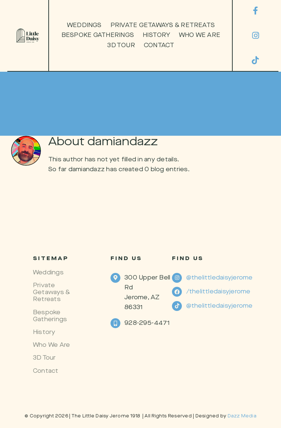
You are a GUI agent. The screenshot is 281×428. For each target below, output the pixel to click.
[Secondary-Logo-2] (27, 31)
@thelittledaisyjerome (219, 277)
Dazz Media (242, 416)
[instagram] (255, 35)
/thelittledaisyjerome (218, 291)
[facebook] (255, 10)
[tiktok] (255, 60)
